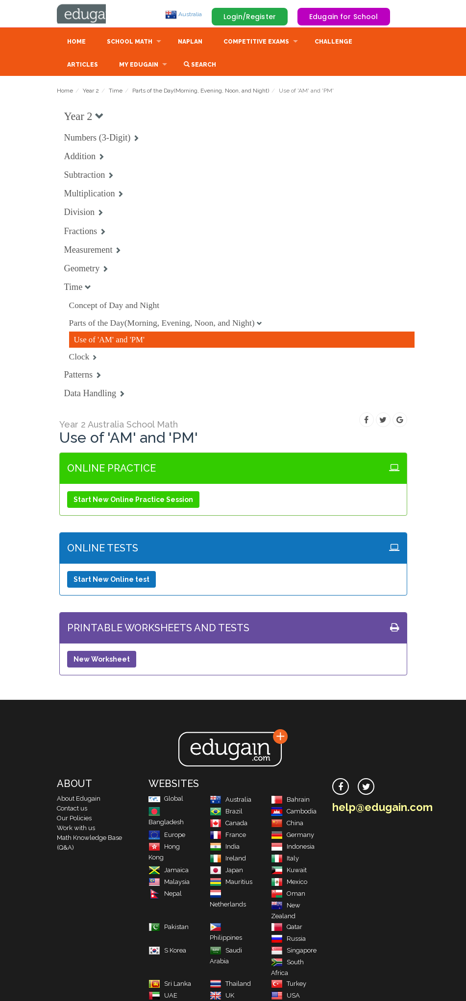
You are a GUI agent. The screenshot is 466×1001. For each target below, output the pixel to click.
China (287, 824)
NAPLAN (190, 42)
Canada (228, 824)
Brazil (226, 812)
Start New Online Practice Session (133, 500)
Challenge (333, 42)
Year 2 (91, 91)
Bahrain (290, 800)
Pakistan (168, 927)
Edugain (93, 14)
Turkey (288, 984)
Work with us (76, 829)
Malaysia (169, 882)
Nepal (165, 894)
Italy (285, 859)
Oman (288, 894)
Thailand (230, 984)
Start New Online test (111, 580)
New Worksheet (102, 660)
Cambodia (294, 812)
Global (165, 799)
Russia (288, 939)
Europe (166, 835)
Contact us (72, 809)
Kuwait (289, 871)
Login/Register (249, 17)
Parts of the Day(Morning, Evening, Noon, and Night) (200, 91)
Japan (226, 871)
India (225, 847)
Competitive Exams (256, 42)
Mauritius (231, 882)
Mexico (289, 882)
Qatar (286, 927)
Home (76, 42)
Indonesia (293, 847)
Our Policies (74, 819)
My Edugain (138, 65)
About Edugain (78, 799)
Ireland (228, 859)
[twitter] (366, 787)
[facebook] (340, 787)
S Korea (167, 951)
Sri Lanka (169, 984)
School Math (129, 42)
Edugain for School (343, 17)
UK (222, 996)
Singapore (294, 951)
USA (285, 996)
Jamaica (168, 871)
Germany (292, 835)
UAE (162, 996)
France (228, 835)
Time (116, 91)
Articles (82, 65)
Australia (183, 14)
